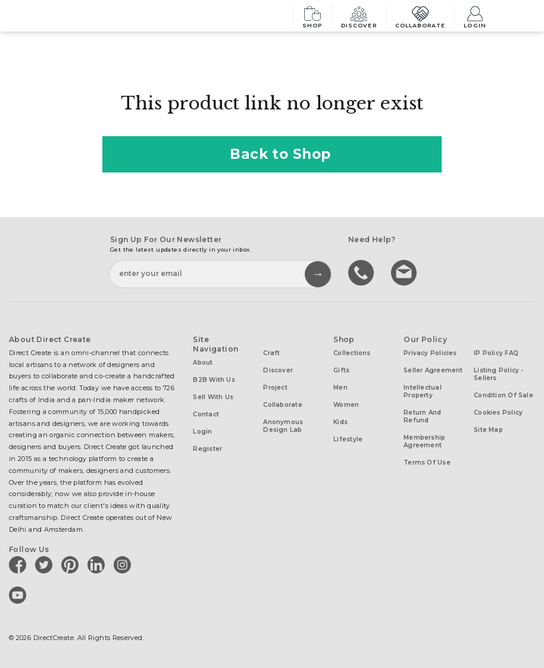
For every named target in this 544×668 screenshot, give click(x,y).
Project (275, 387)
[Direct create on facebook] (19, 564)
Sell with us (213, 397)
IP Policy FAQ (496, 353)
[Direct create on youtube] (19, 595)
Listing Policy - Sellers (499, 374)
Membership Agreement (424, 441)
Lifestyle (347, 439)
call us (362, 272)
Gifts (341, 370)
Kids (340, 422)
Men (340, 387)
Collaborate (420, 16)
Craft (271, 353)
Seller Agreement (433, 370)
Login (475, 16)
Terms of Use (427, 462)
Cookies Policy (498, 412)
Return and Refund (422, 416)
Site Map (488, 430)
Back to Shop (272, 154)
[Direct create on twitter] (46, 564)
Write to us (405, 272)
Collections (351, 353)
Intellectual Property (423, 391)
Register (207, 449)
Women (346, 405)
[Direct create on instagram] (124, 564)
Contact (206, 414)
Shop (312, 16)
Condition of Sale (503, 395)
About (202, 362)
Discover (359, 16)
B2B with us (214, 380)
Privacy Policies (430, 353)
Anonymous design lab (283, 426)
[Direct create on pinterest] (72, 564)
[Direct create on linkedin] (98, 564)
